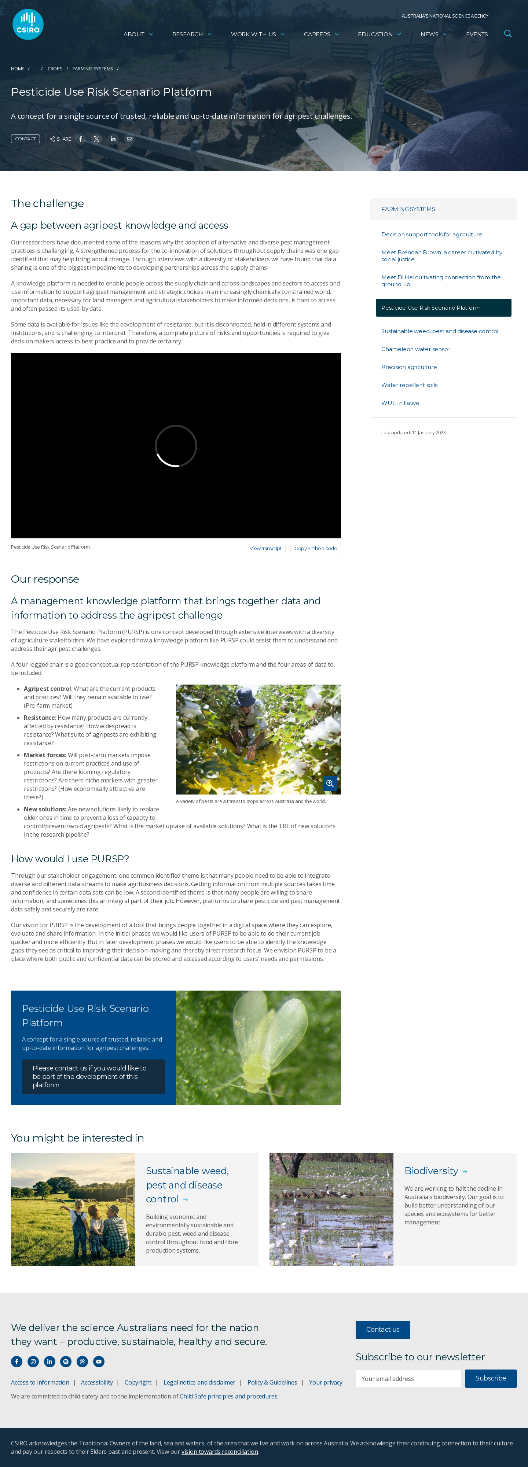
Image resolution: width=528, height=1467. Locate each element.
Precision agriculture (409, 367)
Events (477, 35)
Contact (25, 138)
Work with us (258, 35)
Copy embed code (315, 548)
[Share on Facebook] (80, 139)
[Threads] (82, 1361)
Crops (55, 68)
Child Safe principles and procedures (228, 1396)
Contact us (383, 1330)
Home (17, 68)
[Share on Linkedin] (113, 139)
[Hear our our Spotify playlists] (66, 1361)
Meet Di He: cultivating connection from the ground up (441, 281)
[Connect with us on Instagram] (33, 1361)
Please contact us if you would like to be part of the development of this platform (89, 1076)
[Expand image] (258, 740)
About (139, 35)
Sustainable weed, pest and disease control (439, 331)
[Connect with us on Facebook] (16, 1361)
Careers (322, 35)
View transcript (266, 548)
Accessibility (97, 1382)
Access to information (40, 1382)
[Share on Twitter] (96, 139)
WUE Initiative (400, 402)
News (434, 35)
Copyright (138, 1382)
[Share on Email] (129, 139)
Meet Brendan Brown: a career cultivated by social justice (441, 256)
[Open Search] (508, 34)
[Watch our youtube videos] (98, 1361)
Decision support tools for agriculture (431, 234)
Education (380, 35)
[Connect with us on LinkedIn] (49, 1361)
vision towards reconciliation (220, 1452)
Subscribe (491, 1378)
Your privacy (325, 1382)
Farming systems (93, 68)
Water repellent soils (409, 385)
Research (192, 35)
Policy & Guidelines (272, 1382)
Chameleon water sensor (415, 349)
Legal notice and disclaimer (199, 1382)
